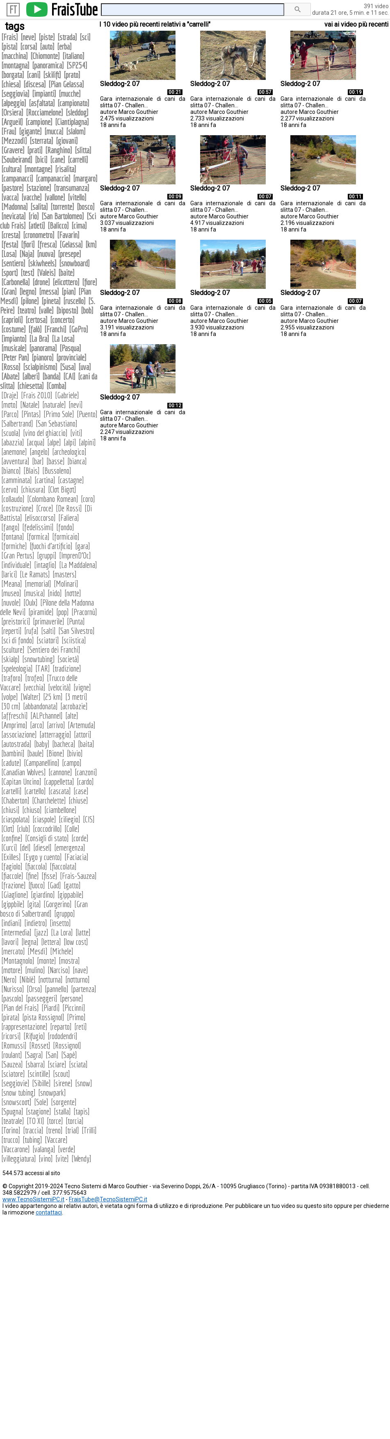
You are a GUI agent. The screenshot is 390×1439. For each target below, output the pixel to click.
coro (88, 499)
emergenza (69, 847)
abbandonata (40, 706)
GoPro (78, 329)
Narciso (59, 970)
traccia (33, 1130)
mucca (54, 131)
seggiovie (15, 1083)
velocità (59, 687)
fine (32, 876)
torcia (75, 1121)
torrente (62, 206)
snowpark (52, 1092)
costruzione (17, 508)
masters (65, 574)
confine (12, 838)
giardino (43, 894)
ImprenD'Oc (75, 555)
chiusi (10, 810)
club (23, 828)
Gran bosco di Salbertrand (44, 908)
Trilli (89, 1130)
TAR (42, 668)
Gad (54, 885)
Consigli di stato (47, 838)
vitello (77, 197)
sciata (78, 1064)
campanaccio (53, 178)
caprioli (12, 320)
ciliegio (69, 819)
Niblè (27, 979)
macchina (14, 56)
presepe (69, 254)
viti (76, 433)
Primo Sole (59, 414)
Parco (10, 414)
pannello (56, 989)
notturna (50, 979)
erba (64, 46)
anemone (14, 451)
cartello (35, 791)
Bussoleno (56, 470)
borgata (12, 74)
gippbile (13, 904)
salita (39, 206)
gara (82, 546)
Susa (68, 367)
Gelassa (71, 244)
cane (57, 159)
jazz (41, 932)
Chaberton (15, 800)
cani (34, 74)
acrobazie (74, 706)
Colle (72, 828)
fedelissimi (38, 527)
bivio (75, 753)
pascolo (12, 998)
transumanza (71, 188)
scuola (10, 433)
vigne (82, 687)
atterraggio (55, 734)
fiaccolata (63, 866)
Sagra (34, 1055)
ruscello (74, 301)
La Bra (39, 338)
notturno (77, 979)
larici (9, 574)
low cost (76, 941)
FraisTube (74, 9)
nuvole (11, 602)
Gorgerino (58, 904)
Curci (9, 847)
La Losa (63, 338)
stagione (38, 1111)
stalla (62, 1111)
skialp (10, 659)
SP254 (76, 65)
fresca (47, 244)
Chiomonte (45, 56)
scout (61, 1073)
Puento (87, 414)
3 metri (76, 696)
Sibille (41, 1083)
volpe (9, 696)
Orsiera (12, 112)
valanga (43, 1149)
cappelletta (59, 781)
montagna (15, 65)
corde (80, 838)
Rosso (10, 367)
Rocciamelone (44, 112)
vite (62, 1158)
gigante (30, 131)
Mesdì (38, 951)
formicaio (66, 536)
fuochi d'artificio (51, 546)
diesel (42, 847)
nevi (76, 404)
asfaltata (42, 103)
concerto (62, 320)
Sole (41, 1102)
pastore (12, 188)
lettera (51, 941)
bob (87, 310)
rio (33, 216)
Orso (34, 989)
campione (38, 122)
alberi (31, 376)
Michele (61, 951)
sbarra (35, 1064)
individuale (16, 565)
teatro (26, 310)
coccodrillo (47, 828)
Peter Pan (15, 357)
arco (37, 725)
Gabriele (67, 395)
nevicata (13, 216)
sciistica (74, 640)
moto (9, 404)
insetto (60, 923)
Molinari (66, 583)
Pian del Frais (20, 1007)
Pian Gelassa (66, 84)
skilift (52, 74)
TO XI (35, 1121)
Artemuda (82, 725)
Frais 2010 (36, 395)
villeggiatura (18, 1158)
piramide (41, 612)
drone (41, 282)
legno (27, 291)
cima (79, 225)
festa (9, 244)
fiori (28, 244)
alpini (87, 442)
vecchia (34, 687)
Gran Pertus (17, 555)
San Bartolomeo (62, 216)
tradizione (67, 668)
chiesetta (30, 385)
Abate (10, 376)
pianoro (43, 357)
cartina (44, 480)
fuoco (36, 885)
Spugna (12, 1111)
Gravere (13, 150)
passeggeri (41, 998)
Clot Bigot (62, 489)
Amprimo (14, 725)
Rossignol (67, 1045)
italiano (73, 56)
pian (69, 291)
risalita (65, 169)
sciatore (13, 1073)
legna (29, 941)
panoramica (48, 65)
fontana (12, 536)
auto (47, 46)
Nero (9, 979)
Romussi (14, 1045)
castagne (71, 480)
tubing (32, 1139)
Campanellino (41, 762)
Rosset (39, 1045)
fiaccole (12, 876)
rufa (31, 631)
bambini (13, 753)
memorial (38, 583)
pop (62, 612)
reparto (61, 1026)
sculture (13, 649)
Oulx (30, 602)
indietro (35, 923)
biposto (67, 310)
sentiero (13, 263)
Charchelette (49, 800)
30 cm (10, 706)
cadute (11, 762)
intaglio (45, 565)
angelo (40, 451)
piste (47, 37)
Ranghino (58, 150)
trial (72, 1130)
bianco (11, 470)
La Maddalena (78, 565)
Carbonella (15, 282)
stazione (38, 188)
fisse (49, 876)
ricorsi (11, 1036)
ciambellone (60, 810)
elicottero (66, 282)
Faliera (68, 517)
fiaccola (36, 866)
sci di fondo (17, 640)
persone (71, 998)
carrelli (78, 159)
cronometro (38, 235)
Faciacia (76, 857)
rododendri (62, 1036)
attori (82, 734)
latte (83, 932)
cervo (9, 489)
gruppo (64, 913)
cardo (85, 781)
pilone (30, 301)
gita (34, 904)
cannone (60, 772)
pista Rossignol (43, 1017)
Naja (26, 254)
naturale (54, 404)
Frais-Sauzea (78, 876)
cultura (11, 169)
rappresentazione (24, 1026)
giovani (67, 140)
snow (83, 1083)
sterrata (41, 140)
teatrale (12, 1121)
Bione (55, 753)
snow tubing (18, 1092)
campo (72, 762)
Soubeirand (16, 159)
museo (11, 593)
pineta (51, 301)
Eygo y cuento (42, 857)
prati (35, 150)
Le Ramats (35, 574)
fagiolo (12, 866)
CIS (89, 819)
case (81, 791)
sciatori (48, 640)
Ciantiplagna (72, 122)
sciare (57, 1064)
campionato (73, 103)
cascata (59, 791)
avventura (15, 461)
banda (51, 376)
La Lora (62, 932)
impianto (14, 338)
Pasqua (70, 348)
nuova (46, 254)
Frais (9, 37)
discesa (34, 84)
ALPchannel (46, 715)
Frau (8, 131)
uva (84, 367)
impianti (44, 93)
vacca (10, 197)
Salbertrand (17, 423)
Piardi (50, 1007)
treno (54, 1130)
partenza (83, 989)
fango (10, 527)
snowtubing (38, 659)
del (25, 847)
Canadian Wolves (23, 772)
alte (71, 715)
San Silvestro (76, 631)
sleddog (77, 112)
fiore (89, 282)
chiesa (11, 84)
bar (38, 461)
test (27, 272)
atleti (36, 225)
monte (46, 960)
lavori (10, 941)
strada (67, 37)
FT (13, 10)
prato (72, 74)
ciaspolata (15, 819)
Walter (31, 696)
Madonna (14, 206)
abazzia (12, 442)
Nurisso (12, 989)
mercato (13, 951)
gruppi (47, 555)
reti (80, 1026)
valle (46, 310)
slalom (76, 131)
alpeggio (13, 103)
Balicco (58, 225)
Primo (76, 1017)
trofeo (34, 678)
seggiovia (15, 93)
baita (86, 744)
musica (34, 593)
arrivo (56, 725)
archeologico (69, 451)
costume (13, 329)
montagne (38, 169)
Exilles (11, 857)
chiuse (78, 800)
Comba (56, 385)
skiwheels (42, 263)
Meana (11, 583)
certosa (36, 320)
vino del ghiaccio (45, 433)
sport (9, 272)
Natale (30, 404)
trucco (10, 1139)
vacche (31, 197)
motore (12, 970)
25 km (53, 696)
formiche (14, 546)
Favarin (68, 235)
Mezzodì (14, 140)
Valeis (46, 272)
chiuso (32, 810)
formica (38, 536)
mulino (35, 970)
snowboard (74, 263)
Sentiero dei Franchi (53, 649)
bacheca (63, 744)
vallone (54, 197)
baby (42, 744)
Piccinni (73, 1007)
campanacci (17, 178)
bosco (86, 206)
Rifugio (34, 1036)
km (91, 244)
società (68, 659)
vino (46, 1158)
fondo (65, 527)
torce (55, 1121)
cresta (10, 235)
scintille (39, 1073)
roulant (11, 1055)
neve (28, 37)
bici (41, 159)
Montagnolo (17, 960)
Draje (9, 395)
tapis (81, 1111)
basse (55, 461)
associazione (19, 734)
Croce (44, 508)
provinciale (71, 357)
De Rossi (69, 508)
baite (66, 272)
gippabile (70, 894)
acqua (36, 442)
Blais (31, 470)
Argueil (12, 122)
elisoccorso (40, 517)
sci (85, 37)
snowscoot (16, 1102)
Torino (10, 1130)
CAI (69, 376)
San (52, 1055)
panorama (43, 348)
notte (72, 593)
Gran (9, 291)
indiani (11, 923)
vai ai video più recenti (356, 24)
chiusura (33, 489)
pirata (10, 1017)
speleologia (17, 668)
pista (9, 46)
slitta (83, 150)
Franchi (55, 329)
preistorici (15, 621)
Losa (9, 254)
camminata (16, 480)
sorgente (64, 1102)
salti (48, 631)
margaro (85, 178)
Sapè (69, 1055)
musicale (14, 348)
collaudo (13, 499)
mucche (70, 93)
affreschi (14, 715)
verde (66, 1149)
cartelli (11, 791)
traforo (12, 678)
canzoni (86, 772)
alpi (70, 442)
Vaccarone (15, 1149)
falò (35, 329)
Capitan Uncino (21, 781)
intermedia (16, 932)
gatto (72, 885)
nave (80, 970)
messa (49, 291)
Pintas (31, 414)
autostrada (16, 744)
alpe (54, 442)
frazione (13, 885)
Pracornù (84, 612)
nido (55, 593)
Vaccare (56, 1139)
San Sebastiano (56, 423)
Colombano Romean (52, 499)
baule (35, 753)
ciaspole (44, 819)
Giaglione (14, 894)
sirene (63, 1083)
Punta (76, 621)
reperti (11, 631)
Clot (7, 828)
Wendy (81, 1158)
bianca (77, 461)
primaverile (48, 621)
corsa (28, 46)
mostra (69, 960)
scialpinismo (40, 367)
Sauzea (12, 1064)
